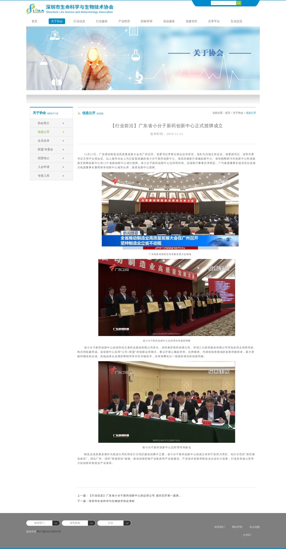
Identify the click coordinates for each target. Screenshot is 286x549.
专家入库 (43, 175)
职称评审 (146, 21)
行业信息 (79, 21)
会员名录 (43, 140)
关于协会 (57, 21)
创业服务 (169, 21)
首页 (34, 21)
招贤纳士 (43, 158)
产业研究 (124, 21)
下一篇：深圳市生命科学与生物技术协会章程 (106, 501)
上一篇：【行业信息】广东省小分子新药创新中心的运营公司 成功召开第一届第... (129, 495)
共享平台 (214, 21)
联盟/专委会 (45, 149)
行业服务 (102, 21)
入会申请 (43, 166)
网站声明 (237, 527)
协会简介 (43, 123)
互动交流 (236, 21)
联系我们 (219, 527)
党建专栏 (191, 21)
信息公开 (43, 131)
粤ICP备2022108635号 (48, 531)
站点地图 (255, 527)
